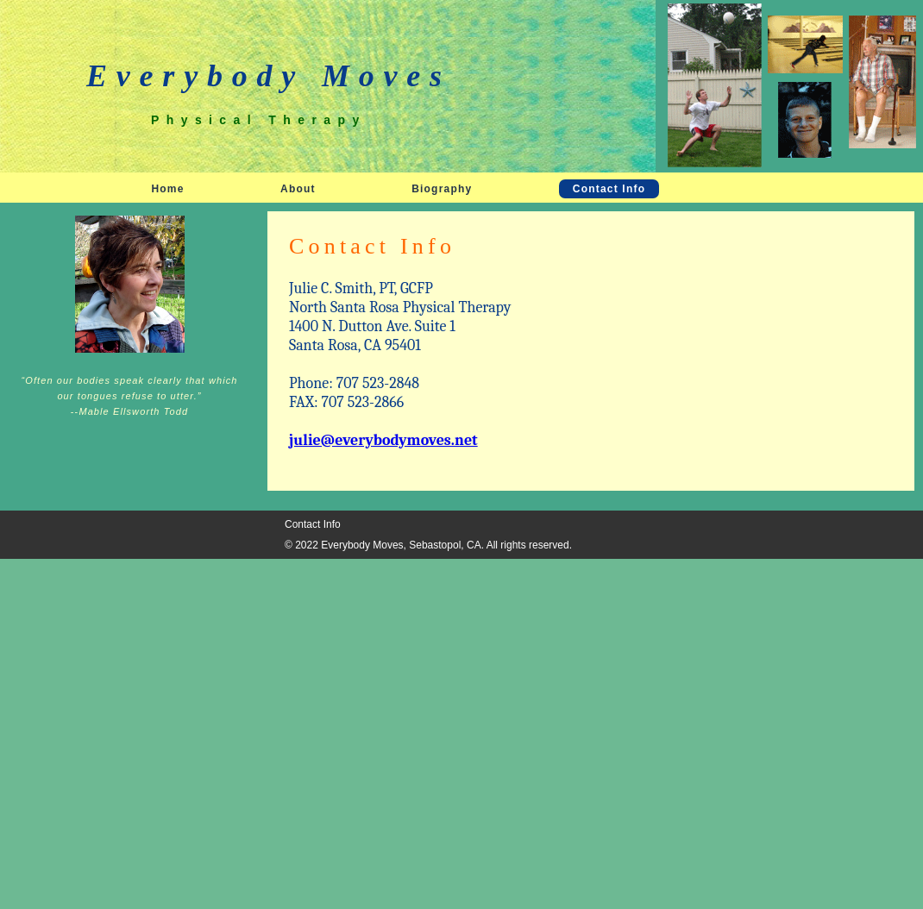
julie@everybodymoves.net (383, 440)
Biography (441, 189)
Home (167, 189)
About (298, 189)
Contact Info (609, 189)
